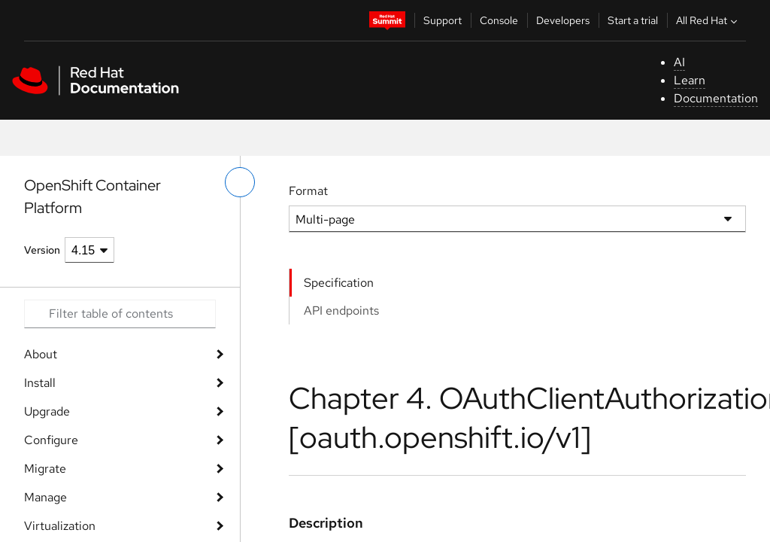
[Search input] (120, 314)
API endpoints (341, 310)
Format (308, 191)
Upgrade (47, 411)
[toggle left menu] (240, 182)
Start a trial (633, 20)
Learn (689, 80)
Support (442, 20)
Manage (45, 497)
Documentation (716, 98)
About (40, 354)
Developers (563, 20)
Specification (339, 283)
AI (679, 62)
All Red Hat (708, 20)
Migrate (45, 469)
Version (42, 250)
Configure (51, 440)
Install (40, 383)
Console (499, 20)
